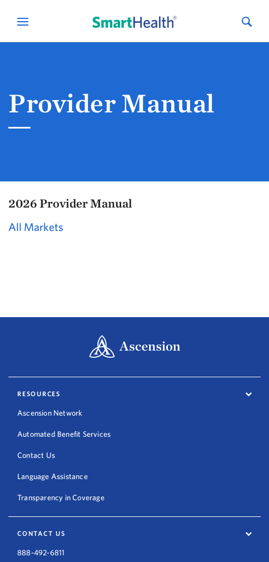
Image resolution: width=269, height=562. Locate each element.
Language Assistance (52, 476)
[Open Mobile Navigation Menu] (24, 21)
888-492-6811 (40, 548)
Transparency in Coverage (60, 497)
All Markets (35, 227)
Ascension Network (49, 413)
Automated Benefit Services (64, 434)
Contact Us (36, 455)
